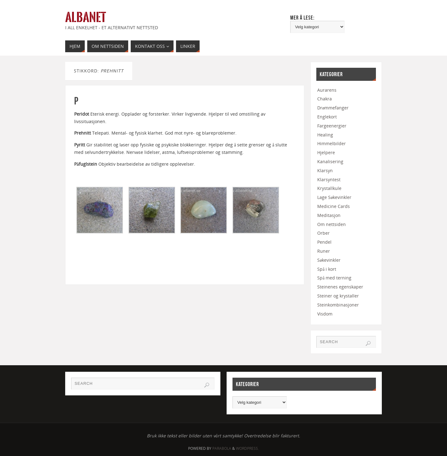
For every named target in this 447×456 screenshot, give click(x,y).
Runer (323, 251)
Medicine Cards (333, 206)
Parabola (221, 448)
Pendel (324, 242)
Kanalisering (330, 161)
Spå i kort (326, 269)
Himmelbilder (331, 143)
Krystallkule (329, 188)
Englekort (327, 117)
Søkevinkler (329, 260)
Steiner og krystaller (338, 296)
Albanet (85, 17)
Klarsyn (325, 170)
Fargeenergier (331, 126)
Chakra (324, 99)
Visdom (324, 314)
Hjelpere (326, 152)
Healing (325, 135)
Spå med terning (334, 278)
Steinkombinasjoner (338, 305)
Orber (323, 233)
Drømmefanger (333, 108)
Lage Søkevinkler (334, 197)
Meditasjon (329, 215)
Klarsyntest (329, 179)
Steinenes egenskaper (340, 287)
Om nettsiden (331, 224)
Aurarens (326, 90)
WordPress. (247, 448)
